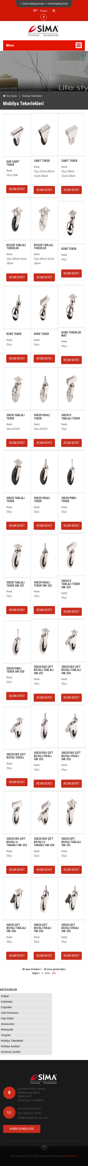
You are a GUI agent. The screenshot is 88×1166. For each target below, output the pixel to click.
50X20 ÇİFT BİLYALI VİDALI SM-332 (42, 928)
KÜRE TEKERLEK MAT (71, 334)
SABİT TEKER (42, 160)
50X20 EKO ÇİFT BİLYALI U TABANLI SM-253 (16, 842)
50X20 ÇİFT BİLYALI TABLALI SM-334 (16, 928)
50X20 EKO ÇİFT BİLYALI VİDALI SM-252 (43, 756)
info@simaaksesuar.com (33, 1117)
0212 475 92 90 (32, 1113)
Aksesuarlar (7, 1023)
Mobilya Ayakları (10, 1046)
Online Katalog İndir (58, 3)
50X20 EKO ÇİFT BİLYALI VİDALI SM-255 (71, 756)
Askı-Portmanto (9, 1012)
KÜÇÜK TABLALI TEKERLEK (16, 246)
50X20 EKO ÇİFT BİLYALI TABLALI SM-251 (44, 670)
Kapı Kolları (7, 1018)
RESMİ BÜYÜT (17, 189)
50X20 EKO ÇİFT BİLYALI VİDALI (16, 756)
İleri (54, 973)
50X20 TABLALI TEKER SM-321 (15, 584)
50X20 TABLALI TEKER (15, 416)
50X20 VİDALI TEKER (42, 416)
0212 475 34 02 (32, 1108)
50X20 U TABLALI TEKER (70, 416)
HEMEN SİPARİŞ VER (22, 1128)
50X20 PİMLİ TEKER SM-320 (15, 670)
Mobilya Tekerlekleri (12, 1040)
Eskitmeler (6, 1001)
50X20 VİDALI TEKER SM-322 (43, 584)
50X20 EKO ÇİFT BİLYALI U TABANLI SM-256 (44, 842)
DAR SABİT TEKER (12, 163)
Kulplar (5, 996)
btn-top (44, 1148)
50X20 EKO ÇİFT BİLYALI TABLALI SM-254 (71, 670)
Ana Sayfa (10, 95)
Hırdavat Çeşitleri (10, 1051)
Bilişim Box (71, 1156)
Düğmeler (6, 1007)
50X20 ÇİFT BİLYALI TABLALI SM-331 (71, 842)
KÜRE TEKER (68, 248)
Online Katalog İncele (33, 3)
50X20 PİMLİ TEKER (68, 499)
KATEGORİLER (8, 989)
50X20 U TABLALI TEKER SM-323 (70, 584)
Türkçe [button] (40, 11)
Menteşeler (7, 1029)
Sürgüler (6, 1035)
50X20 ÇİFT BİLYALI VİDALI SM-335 (70, 928)
